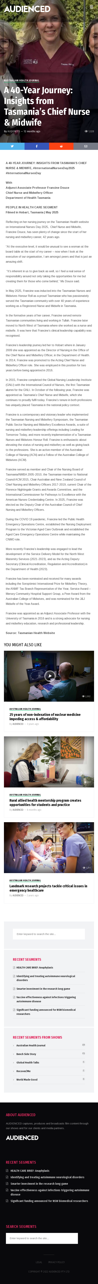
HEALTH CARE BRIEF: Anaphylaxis (34, 967)
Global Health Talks (27, 1062)
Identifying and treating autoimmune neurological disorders (47, 1177)
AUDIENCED (14, 131)
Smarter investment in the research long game (43, 988)
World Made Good (26, 1079)
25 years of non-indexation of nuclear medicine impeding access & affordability (45, 716)
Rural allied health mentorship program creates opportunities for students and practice (45, 802)
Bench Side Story (26, 1054)
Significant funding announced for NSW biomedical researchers (49, 1201)
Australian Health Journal (21, 80)
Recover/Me (23, 1071)
